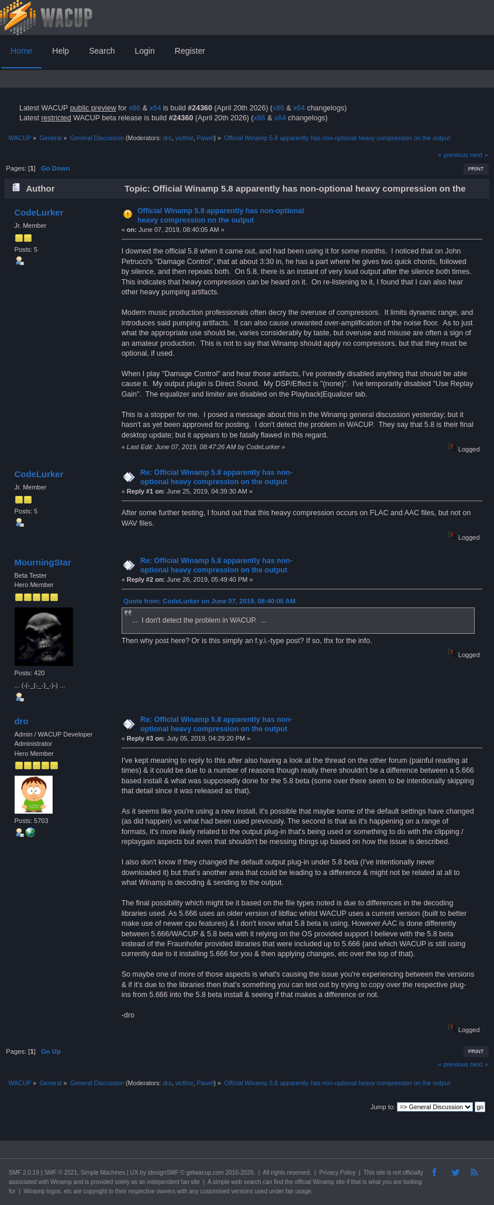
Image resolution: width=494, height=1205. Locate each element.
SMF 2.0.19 (24, 1172)
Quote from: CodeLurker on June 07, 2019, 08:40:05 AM (209, 601)
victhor (184, 137)
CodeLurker (38, 212)
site (380, 1172)
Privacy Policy (337, 1172)
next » (479, 154)
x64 (155, 108)
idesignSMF (163, 1172)
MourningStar (42, 562)
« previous (453, 154)
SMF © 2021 (60, 1172)
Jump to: (383, 1106)
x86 (134, 108)
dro (167, 137)
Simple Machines (103, 1172)
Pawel (204, 137)
